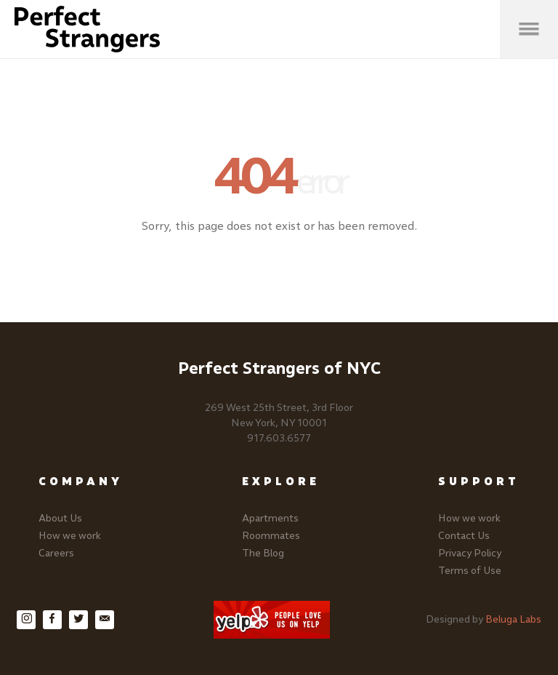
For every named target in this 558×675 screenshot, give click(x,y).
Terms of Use (469, 570)
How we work (70, 536)
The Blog (263, 553)
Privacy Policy (469, 553)
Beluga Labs (513, 619)
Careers (56, 553)
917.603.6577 (279, 438)
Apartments (270, 518)
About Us (60, 518)
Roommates (271, 536)
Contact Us (464, 536)
